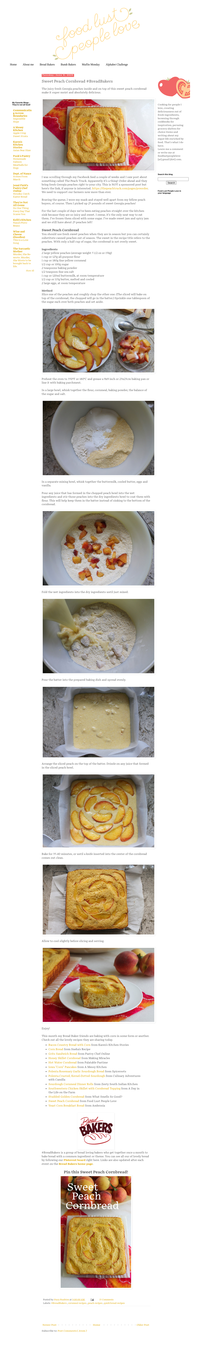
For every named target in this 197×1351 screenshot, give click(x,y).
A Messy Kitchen (18, 129)
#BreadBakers (59, 1303)
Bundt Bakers (68, 64)
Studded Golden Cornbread (66, 1096)
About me (28, 64)
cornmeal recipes (77, 1303)
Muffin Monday (91, 64)
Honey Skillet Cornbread (64, 1058)
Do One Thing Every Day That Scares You (21, 211)
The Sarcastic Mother (21, 250)
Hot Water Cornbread (62, 1062)
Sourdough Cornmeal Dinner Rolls (70, 1084)
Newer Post (49, 1324)
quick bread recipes (114, 1303)
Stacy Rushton (62, 1299)
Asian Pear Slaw (22, 150)
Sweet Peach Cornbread (63, 1101)
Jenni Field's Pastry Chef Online (20, 188)
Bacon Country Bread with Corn (69, 1045)
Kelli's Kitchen (22, 219)
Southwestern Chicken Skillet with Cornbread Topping (84, 1088)
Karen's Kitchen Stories (18, 144)
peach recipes (95, 1303)
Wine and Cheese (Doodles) (19, 234)
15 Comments (106, 1299)
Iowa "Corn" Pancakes (62, 1067)
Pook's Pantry (21, 156)
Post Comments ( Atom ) (72, 1330)
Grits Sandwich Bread (62, 1054)
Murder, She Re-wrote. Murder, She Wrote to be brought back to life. (22, 260)
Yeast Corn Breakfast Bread (66, 1105)
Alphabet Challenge (117, 64)
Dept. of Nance (22, 173)
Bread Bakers (47, 64)
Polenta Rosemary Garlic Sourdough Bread (76, 1071)
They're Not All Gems (20, 204)
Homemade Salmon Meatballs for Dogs (20, 163)
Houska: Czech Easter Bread (21, 195)
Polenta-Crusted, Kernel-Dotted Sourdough (76, 1076)
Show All (30, 271)
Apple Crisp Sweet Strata (20, 135)
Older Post (143, 1324)
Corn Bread (55, 1049)
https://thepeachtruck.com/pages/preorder (120, 188)
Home (13, 64)
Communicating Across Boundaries (22, 113)
